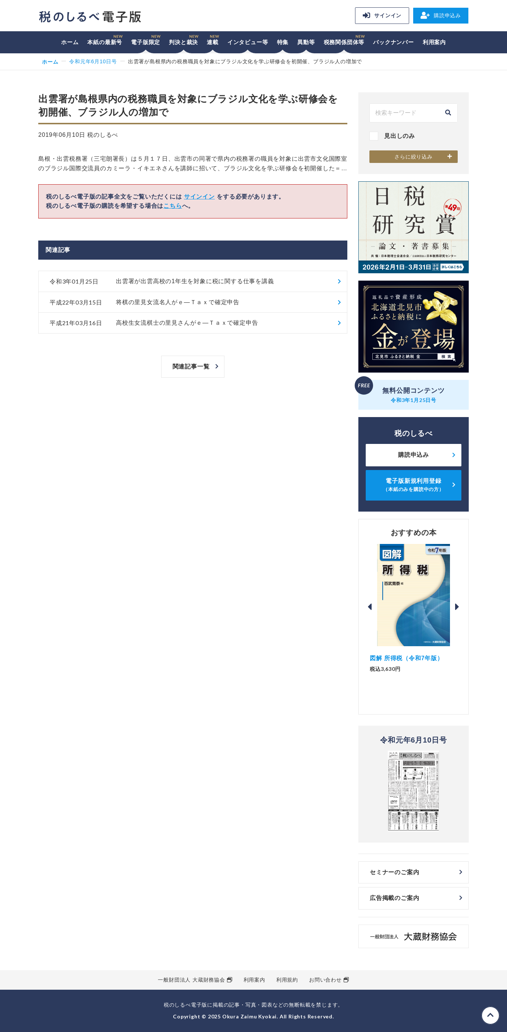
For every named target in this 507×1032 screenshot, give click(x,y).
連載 (213, 42)
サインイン (382, 15)
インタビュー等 (247, 42)
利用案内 (434, 42)
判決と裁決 (183, 42)
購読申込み (441, 15)
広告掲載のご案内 (394, 898)
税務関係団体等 (344, 42)
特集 (283, 42)
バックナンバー (393, 42)
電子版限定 (145, 42)
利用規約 (287, 980)
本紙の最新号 (104, 42)
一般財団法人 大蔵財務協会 (191, 980)
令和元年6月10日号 (93, 61)
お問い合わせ (325, 980)
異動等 (306, 42)
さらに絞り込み (413, 157)
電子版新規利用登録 (413, 485)
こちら (172, 206)
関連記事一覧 (191, 366)
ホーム (69, 42)
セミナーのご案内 (394, 872)
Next (457, 606)
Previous (369, 606)
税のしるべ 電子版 (89, 16)
